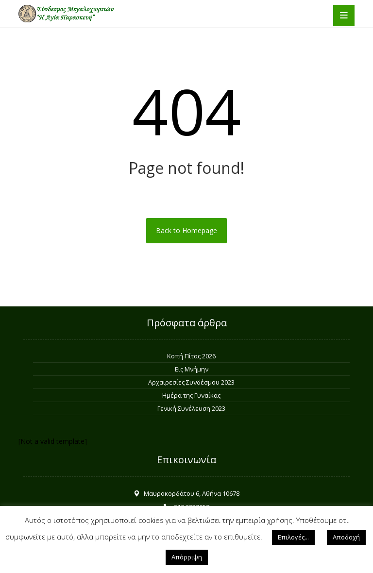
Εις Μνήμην (191, 369)
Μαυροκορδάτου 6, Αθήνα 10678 (186, 493)
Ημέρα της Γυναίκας (191, 395)
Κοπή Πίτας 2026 (191, 356)
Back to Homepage (186, 230)
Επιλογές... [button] (293, 537)
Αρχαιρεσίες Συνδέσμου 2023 (191, 382)
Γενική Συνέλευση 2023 (191, 408)
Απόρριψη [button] (186, 557)
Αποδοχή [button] (346, 537)
